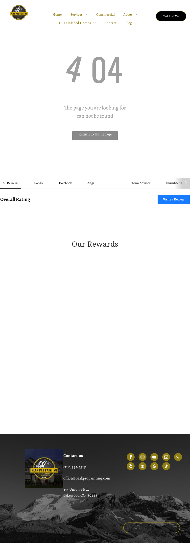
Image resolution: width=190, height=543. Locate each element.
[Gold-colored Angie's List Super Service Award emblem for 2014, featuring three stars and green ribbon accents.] (137, 264)
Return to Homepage (95, 134)
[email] (166, 457)
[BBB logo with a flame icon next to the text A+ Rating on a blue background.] (137, 416)
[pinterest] (142, 466)
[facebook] (131, 457)
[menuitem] (58, 14)
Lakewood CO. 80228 (80, 495)
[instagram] (142, 457)
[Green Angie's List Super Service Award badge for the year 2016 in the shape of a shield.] (137, 283)
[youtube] (154, 457)
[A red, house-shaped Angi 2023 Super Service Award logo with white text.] (53, 359)
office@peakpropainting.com (86, 478)
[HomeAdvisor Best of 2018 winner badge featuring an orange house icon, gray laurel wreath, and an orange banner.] (137, 378)
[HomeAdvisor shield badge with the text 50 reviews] (137, 397)
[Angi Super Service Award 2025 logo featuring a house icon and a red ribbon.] (137, 359)
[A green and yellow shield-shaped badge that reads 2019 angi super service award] (53, 321)
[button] (4, 214)
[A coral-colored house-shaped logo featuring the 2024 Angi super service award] (53, 378)
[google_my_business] (154, 466)
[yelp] (131, 466)
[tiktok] (166, 466)
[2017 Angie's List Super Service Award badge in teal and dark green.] (53, 302)
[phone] (178, 457)
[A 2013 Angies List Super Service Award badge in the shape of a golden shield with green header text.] (53, 264)
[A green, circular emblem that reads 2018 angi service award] (137, 302)
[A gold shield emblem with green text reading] (53, 283)
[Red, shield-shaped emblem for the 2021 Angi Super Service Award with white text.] (53, 340)
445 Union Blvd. (76, 489)
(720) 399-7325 (74, 467)
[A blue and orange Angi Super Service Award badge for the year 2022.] (137, 340)
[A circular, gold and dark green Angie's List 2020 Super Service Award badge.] (137, 321)
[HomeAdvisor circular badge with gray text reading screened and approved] (53, 416)
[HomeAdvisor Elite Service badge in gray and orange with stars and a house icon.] (53, 397)
